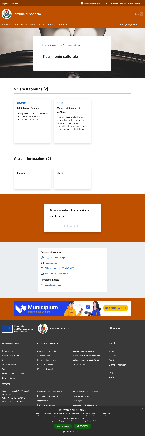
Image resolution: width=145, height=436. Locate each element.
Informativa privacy (81, 395)
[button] (72, 431)
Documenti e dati (9, 377)
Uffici (4, 359)
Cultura (21, 173)
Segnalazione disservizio (47, 395)
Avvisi (111, 359)
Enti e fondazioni (9, 364)
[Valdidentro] (114, 3)
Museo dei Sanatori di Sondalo (68, 110)
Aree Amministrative (10, 355)
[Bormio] (130, 3)
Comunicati (113, 355)
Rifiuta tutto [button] (82, 426)
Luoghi (111, 372)
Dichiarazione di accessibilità (85, 404)
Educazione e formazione (83, 350)
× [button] (142, 409)
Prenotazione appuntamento (49, 391)
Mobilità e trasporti (45, 368)
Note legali (77, 400)
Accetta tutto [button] (63, 426)
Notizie (112, 350)
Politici (4, 368)
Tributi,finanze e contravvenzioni (87, 355)
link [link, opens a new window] (96, 421)
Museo (60, 103)
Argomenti (54, 45)
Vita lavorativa (43, 355)
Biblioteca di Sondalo (28, 108)
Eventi (111, 376)
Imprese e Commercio (46, 359)
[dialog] (72, 421)
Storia (60, 173)
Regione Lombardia (10, 3)
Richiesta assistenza (46, 404)
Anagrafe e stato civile (46, 350)
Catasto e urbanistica (46, 364)
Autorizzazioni (79, 364)
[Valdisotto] (138, 3)
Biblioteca (21, 103)
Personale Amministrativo (13, 373)
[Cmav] (105, 3)
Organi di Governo (9, 350)
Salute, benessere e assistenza (86, 359)
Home (44, 45)
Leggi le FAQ (42, 400)
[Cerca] (140, 14)
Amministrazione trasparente (85, 391)
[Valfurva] (123, 3)
